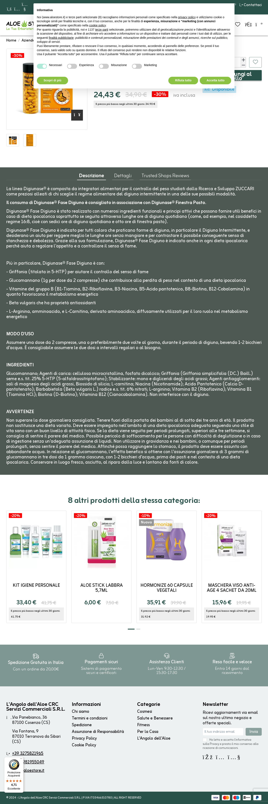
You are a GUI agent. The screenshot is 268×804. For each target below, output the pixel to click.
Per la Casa (147, 731)
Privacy (214, 744)
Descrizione (91, 177)
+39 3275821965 (27, 753)
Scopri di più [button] (52, 80)
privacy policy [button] (187, 17)
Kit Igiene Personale (36, 585)
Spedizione (82, 725)
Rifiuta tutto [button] (183, 80)
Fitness (143, 725)
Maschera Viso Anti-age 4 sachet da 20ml (231, 588)
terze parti (101, 29)
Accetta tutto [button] (215, 80)
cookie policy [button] (97, 25)
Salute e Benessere (155, 718)
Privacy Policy (84, 738)
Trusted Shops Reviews (165, 177)
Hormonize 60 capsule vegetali (166, 588)
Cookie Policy (84, 745)
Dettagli (122, 177)
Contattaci (250, 5)
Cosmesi (144, 711)
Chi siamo (80, 711)
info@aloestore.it (28, 770)
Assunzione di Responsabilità (98, 731)
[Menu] (21, 759)
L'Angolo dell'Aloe (153, 738)
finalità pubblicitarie (61, 37)
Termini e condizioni (89, 718)
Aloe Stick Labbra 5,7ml (101, 588)
